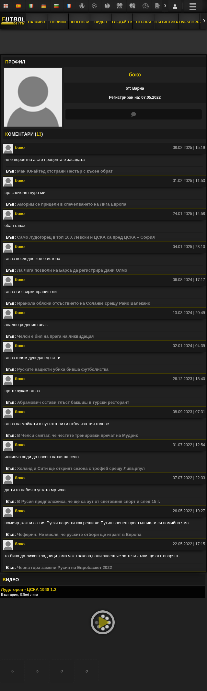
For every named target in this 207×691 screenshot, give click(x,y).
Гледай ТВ (122, 22)
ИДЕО (11, 579)
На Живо (36, 22)
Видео (100, 22)
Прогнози (79, 22)
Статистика (166, 22)
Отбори (143, 22)
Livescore (189, 22)
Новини (58, 22)
